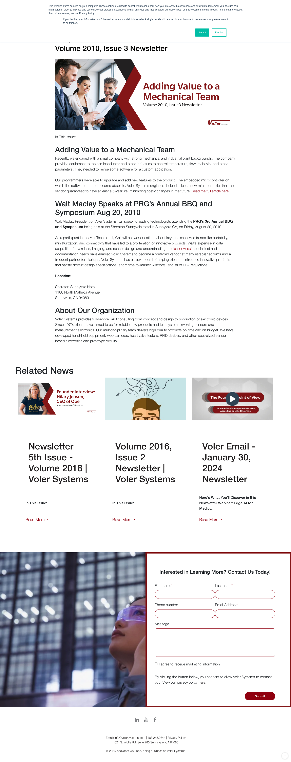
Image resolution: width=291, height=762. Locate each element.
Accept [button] (202, 32)
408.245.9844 (156, 737)
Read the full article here (210, 191)
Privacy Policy (177, 737)
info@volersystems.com (130, 737)
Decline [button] (219, 32)
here (201, 682)
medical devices (179, 248)
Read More (34, 519)
